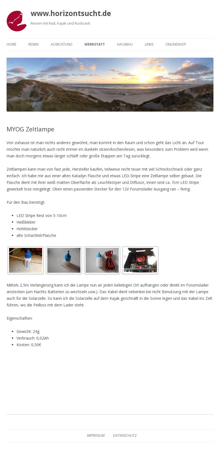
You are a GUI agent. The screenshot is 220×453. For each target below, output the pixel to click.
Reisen (33, 44)
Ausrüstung (61, 44)
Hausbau (125, 44)
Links (149, 44)
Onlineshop (175, 44)
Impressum (96, 435)
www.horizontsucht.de (71, 13)
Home (11, 44)
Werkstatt (95, 44)
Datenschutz (125, 435)
